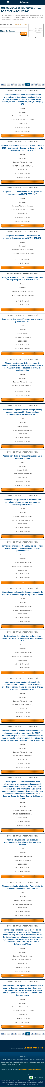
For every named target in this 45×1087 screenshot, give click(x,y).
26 (28, 84)
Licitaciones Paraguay (8, 1082)
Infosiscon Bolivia (15, 1081)
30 (43, 84)
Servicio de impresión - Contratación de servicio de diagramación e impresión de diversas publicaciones (22, 548)
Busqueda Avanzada (21, 24)
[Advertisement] (22, 60)
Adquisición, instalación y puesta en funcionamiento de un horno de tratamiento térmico (22, 842)
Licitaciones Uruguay (37, 1081)
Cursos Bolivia (22, 1084)
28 (36, 84)
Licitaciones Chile (26, 1081)
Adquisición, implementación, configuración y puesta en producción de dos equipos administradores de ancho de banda (22, 412)
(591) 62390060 (36, 1077)
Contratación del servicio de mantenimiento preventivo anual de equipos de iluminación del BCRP (22, 638)
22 (12, 84)
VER (22, 135)
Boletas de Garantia (32, 1084)
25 (23, 84)
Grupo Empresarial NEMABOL (30, 1069)
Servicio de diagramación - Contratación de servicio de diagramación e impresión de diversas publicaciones (22, 502)
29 (39, 84)
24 (19, 84)
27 (32, 84)
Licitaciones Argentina (20, 1082)
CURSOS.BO (14, 1084)
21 (8, 84)
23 (15, 84)
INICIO (3, 84)
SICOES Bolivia (31, 1082)
